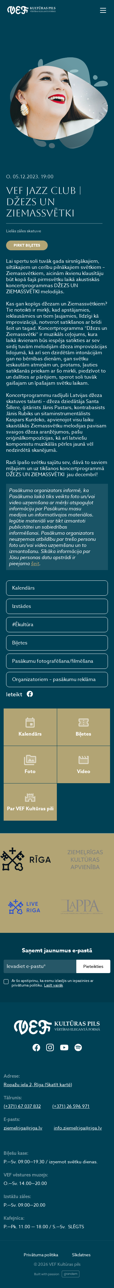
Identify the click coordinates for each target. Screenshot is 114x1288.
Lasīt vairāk (53, 985)
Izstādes (21, 606)
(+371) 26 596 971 (71, 1106)
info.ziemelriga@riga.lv (78, 1128)
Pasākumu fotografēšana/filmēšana (52, 661)
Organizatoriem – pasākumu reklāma (54, 679)
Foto (30, 764)
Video (83, 764)
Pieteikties (93, 966)
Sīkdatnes (81, 1255)
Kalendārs (23, 588)
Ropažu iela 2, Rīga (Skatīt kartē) (38, 1084)
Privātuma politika (41, 1255)
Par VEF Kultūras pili (30, 802)
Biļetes (19, 643)
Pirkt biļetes (27, 245)
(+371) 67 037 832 (22, 1106)
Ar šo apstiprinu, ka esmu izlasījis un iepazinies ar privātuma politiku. (52, 982)
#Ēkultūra (22, 624)
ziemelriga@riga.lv (23, 1128)
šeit (35, 563)
